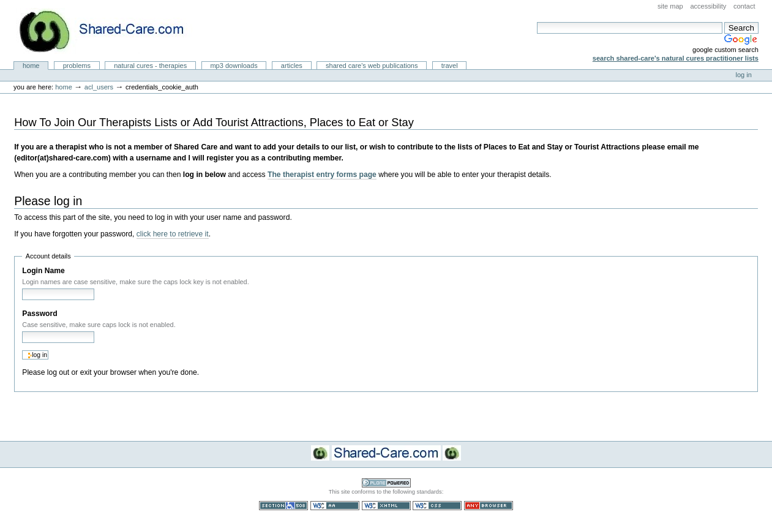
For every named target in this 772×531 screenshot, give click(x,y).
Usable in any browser (488, 505)
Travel (449, 65)
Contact (744, 6)
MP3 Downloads (233, 65)
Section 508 (283, 505)
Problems (77, 65)
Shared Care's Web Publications (372, 65)
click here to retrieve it (173, 234)
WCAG (334, 505)
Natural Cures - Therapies (150, 65)
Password (39, 313)
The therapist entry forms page (322, 174)
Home (31, 65)
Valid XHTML (386, 505)
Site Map (670, 6)
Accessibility (708, 6)
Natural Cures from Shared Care (111, 31)
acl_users (98, 87)
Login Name (43, 270)
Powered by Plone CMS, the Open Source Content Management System (386, 483)
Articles (291, 65)
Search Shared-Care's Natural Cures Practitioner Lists (676, 58)
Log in (744, 74)
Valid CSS (437, 505)
